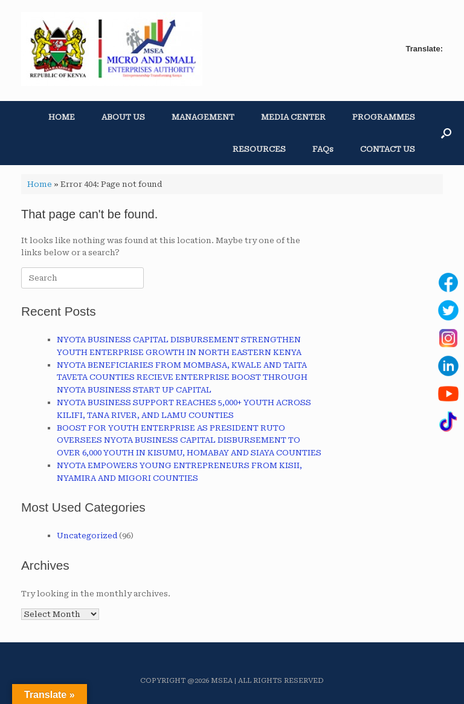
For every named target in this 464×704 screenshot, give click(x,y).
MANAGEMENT (203, 117)
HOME (61, 117)
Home (39, 184)
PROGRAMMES (383, 117)
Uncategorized (87, 535)
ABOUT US (123, 117)
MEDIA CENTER (293, 117)
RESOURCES (259, 149)
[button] (446, 133)
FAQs (323, 149)
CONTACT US (387, 149)
